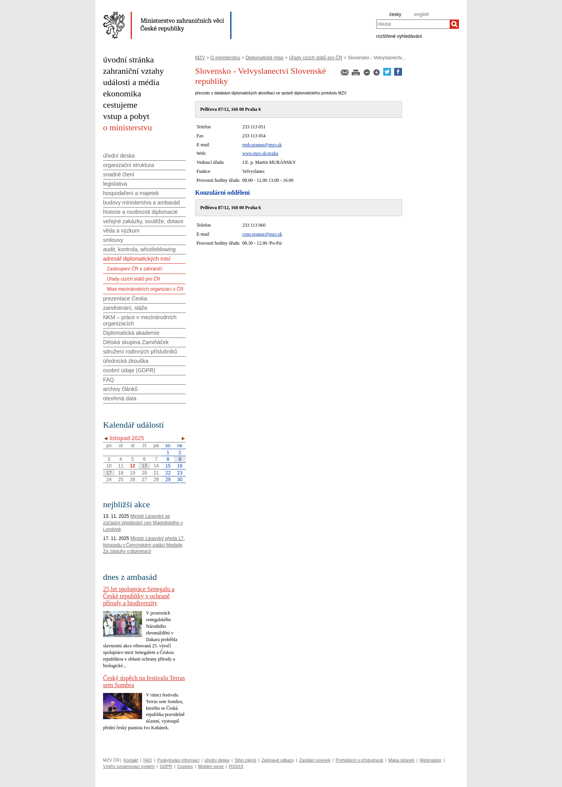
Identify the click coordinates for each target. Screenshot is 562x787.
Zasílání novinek (315, 760)
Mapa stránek (401, 760)
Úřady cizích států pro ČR (315, 57)
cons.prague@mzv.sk (262, 234)
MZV (200, 57)
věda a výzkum (121, 230)
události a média (131, 82)
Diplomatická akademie (131, 333)
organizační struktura (128, 165)
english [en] (421, 14)
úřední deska (119, 156)
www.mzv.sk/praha (260, 153)
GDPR (166, 766)
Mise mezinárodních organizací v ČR (145, 289)
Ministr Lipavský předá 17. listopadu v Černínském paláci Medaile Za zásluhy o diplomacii (144, 545)
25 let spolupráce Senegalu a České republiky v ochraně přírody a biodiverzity (138, 596)
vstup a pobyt (126, 116)
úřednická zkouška (125, 361)
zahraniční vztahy (133, 71)
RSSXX (236, 766)
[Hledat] (454, 24)
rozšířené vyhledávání (399, 36)
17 (108, 473)
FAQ (108, 380)
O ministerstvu (225, 57)
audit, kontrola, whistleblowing (139, 249)
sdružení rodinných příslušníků (140, 351)
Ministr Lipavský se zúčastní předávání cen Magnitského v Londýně (143, 522)
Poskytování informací (178, 760)
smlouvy (113, 240)
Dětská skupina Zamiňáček (136, 342)
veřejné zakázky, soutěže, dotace (143, 221)
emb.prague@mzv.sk (262, 144)
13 (144, 466)
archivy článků (120, 389)
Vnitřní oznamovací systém (129, 766)
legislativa (115, 184)
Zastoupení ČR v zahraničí (134, 269)
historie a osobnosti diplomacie (140, 212)
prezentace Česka (125, 298)
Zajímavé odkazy (277, 760)
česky (395, 14)
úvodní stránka (128, 59)
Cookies (185, 766)
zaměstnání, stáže (125, 308)
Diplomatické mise (264, 57)
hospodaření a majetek (130, 193)
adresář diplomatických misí (137, 259)
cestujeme (120, 105)
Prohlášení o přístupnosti (359, 760)
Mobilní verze (211, 766)
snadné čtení (118, 174)
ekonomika (122, 93)
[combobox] (413, 24)
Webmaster (430, 760)
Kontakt (130, 760)
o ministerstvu (127, 127)
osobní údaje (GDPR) (129, 370)
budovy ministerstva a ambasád (141, 202)
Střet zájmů (245, 760)
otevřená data (120, 398)
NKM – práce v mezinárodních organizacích (139, 320)
